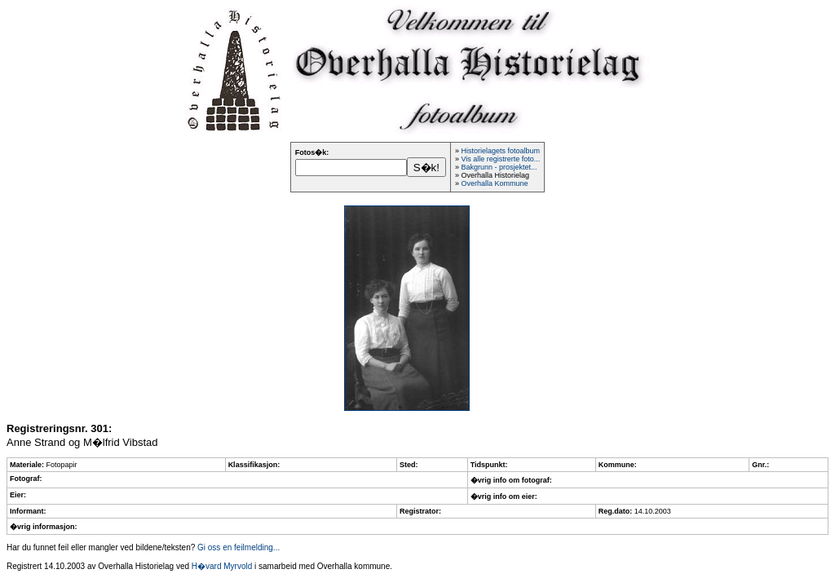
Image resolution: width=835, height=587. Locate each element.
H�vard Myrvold (222, 566)
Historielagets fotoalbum (500, 151)
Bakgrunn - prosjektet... (499, 167)
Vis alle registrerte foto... (500, 159)
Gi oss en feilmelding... (238, 547)
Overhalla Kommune (494, 183)
